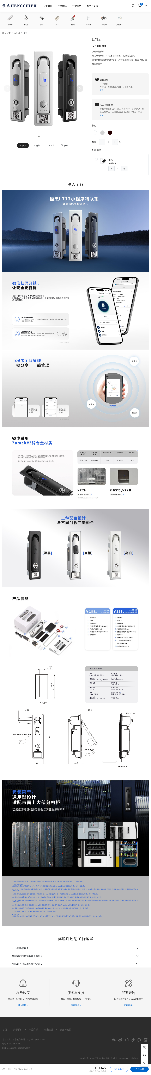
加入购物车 (119, 1069)
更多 (101, 90)
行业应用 (78, 5)
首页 (4, 1030)
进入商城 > (23, 1005)
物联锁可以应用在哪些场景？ (27, 964)
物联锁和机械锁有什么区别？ (27, 956)
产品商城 (63, 5)
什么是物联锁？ (20, 948)
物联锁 (17, 33)
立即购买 (139, 1069)
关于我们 (49, 5)
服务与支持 (94, 5)
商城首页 (6, 33)
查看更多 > (76, 1005)
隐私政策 (135, 1058)
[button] (79, 88)
